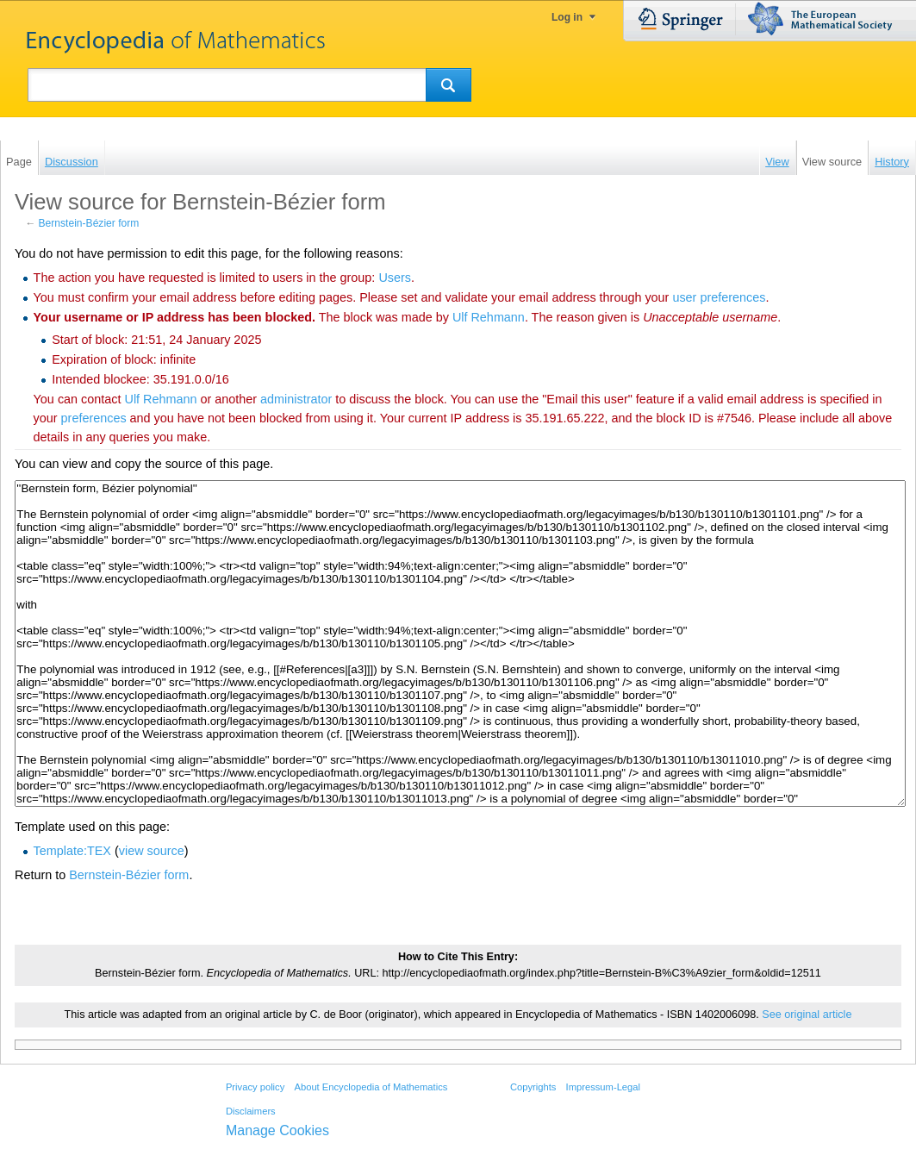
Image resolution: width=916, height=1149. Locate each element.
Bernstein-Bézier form (89, 223)
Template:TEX (72, 851)
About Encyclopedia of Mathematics (370, 1087)
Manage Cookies (277, 1130)
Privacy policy (255, 1087)
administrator (296, 399)
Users (394, 277)
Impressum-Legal (603, 1087)
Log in (567, 17)
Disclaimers (251, 1111)
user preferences (718, 297)
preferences (94, 418)
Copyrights (533, 1087)
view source (151, 851)
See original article (806, 1014)
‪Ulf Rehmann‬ (488, 317)
